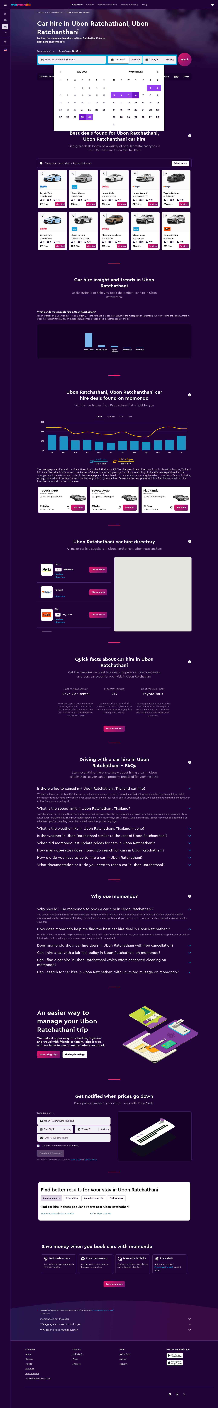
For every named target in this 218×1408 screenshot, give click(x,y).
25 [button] (96, 110)
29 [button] (75, 117)
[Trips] (5, 42)
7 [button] (67, 95)
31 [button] (89, 117)
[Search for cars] (5, 27)
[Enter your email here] (77, 1138)
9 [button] (82, 95)
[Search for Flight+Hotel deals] (5, 33)
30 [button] (82, 117)
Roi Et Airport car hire (100, 1214)
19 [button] (104, 102)
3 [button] (89, 88)
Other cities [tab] (72, 1198)
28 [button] (67, 117)
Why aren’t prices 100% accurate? (116, 1330)
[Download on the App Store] (175, 1362)
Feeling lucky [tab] (116, 1198)
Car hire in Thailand (55, 12)
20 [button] (60, 110)
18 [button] (97, 102)
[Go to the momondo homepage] (21, 4)
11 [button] (97, 95)
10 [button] (89, 95)
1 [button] (74, 88)
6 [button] (60, 95)
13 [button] (60, 102)
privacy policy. (91, 1159)
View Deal (60, 204)
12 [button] (104, 95)
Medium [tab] (111, 417)
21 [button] (68, 110)
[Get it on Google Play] (175, 1355)
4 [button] (96, 88)
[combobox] (45, 51)
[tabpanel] (114, 337)
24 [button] (89, 110)
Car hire (40, 12)
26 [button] (104, 110)
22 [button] (75, 110)
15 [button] (75, 102)
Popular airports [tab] (51, 1198)
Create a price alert (163, 1267)
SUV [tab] (121, 417)
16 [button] (82, 102)
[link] (78, 508)
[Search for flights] (5, 14)
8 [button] (75, 95)
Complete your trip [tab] (93, 1198)
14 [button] (68, 102)
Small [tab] (99, 417)
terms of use (76, 1159)
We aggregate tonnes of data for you (116, 1324)
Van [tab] (130, 417)
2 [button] (82, 88)
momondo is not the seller (116, 1319)
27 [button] (60, 117)
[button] (5, 4)
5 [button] (104, 88)
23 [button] (82, 110)
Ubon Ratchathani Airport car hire (57, 1214)
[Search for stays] (5, 20)
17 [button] (89, 102)
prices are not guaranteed (103, 1310)
